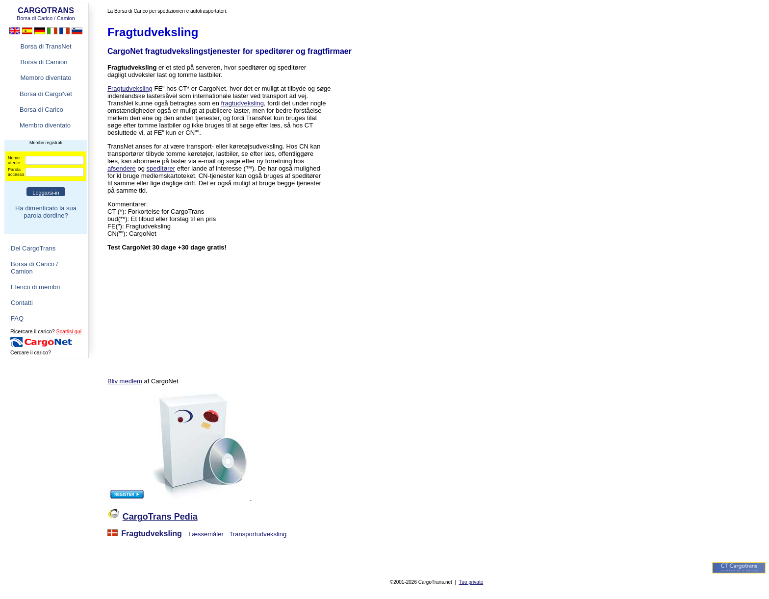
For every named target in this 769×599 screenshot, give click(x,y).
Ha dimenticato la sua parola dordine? (46, 211)
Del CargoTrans (33, 248)
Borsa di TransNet (45, 46)
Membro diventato (45, 77)
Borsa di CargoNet (46, 94)
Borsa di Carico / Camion (34, 267)
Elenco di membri (35, 287)
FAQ (17, 318)
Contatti (22, 302)
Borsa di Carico (41, 109)
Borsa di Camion (43, 62)
